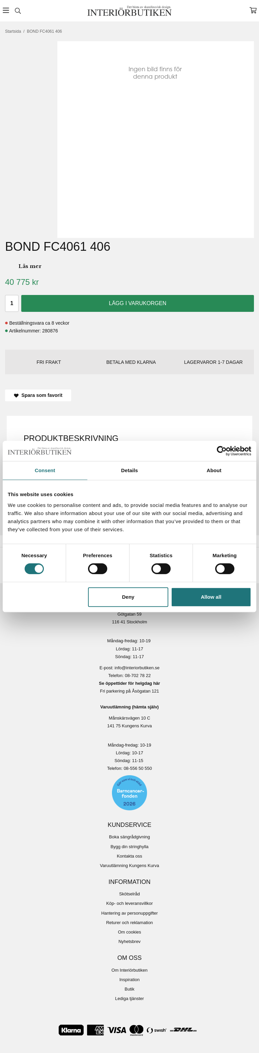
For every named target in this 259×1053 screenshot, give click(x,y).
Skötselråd (129, 893)
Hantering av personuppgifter (129, 913)
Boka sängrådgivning (129, 836)
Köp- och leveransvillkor (129, 903)
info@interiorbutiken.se (137, 667)
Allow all (211, 597)
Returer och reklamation (129, 922)
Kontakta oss (129, 856)
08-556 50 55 (137, 768)
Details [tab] (129, 470)
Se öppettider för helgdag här (129, 683)
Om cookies (129, 932)
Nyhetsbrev (129, 941)
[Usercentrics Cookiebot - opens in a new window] (221, 451)
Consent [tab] (45, 470)
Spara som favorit (38, 395)
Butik (130, 989)
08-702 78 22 (138, 675)
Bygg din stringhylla (130, 846)
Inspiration (129, 979)
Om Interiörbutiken (130, 970)
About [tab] (214, 470)
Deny (128, 597)
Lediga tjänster (129, 998)
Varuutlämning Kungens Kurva (129, 865)
